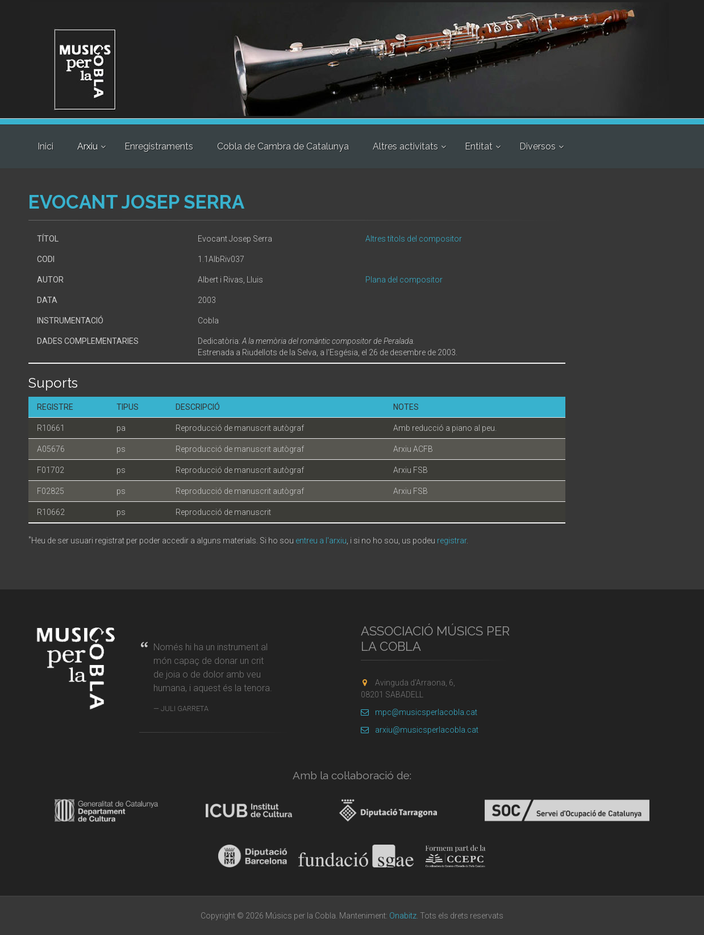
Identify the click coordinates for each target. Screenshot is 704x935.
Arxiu (87, 146)
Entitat (479, 146)
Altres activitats (405, 146)
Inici (45, 146)
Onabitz (402, 915)
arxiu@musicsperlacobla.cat (419, 729)
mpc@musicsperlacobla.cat (419, 712)
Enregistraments (158, 146)
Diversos (537, 146)
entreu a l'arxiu (321, 540)
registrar (451, 540)
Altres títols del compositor (413, 238)
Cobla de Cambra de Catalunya (283, 146)
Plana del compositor (404, 279)
